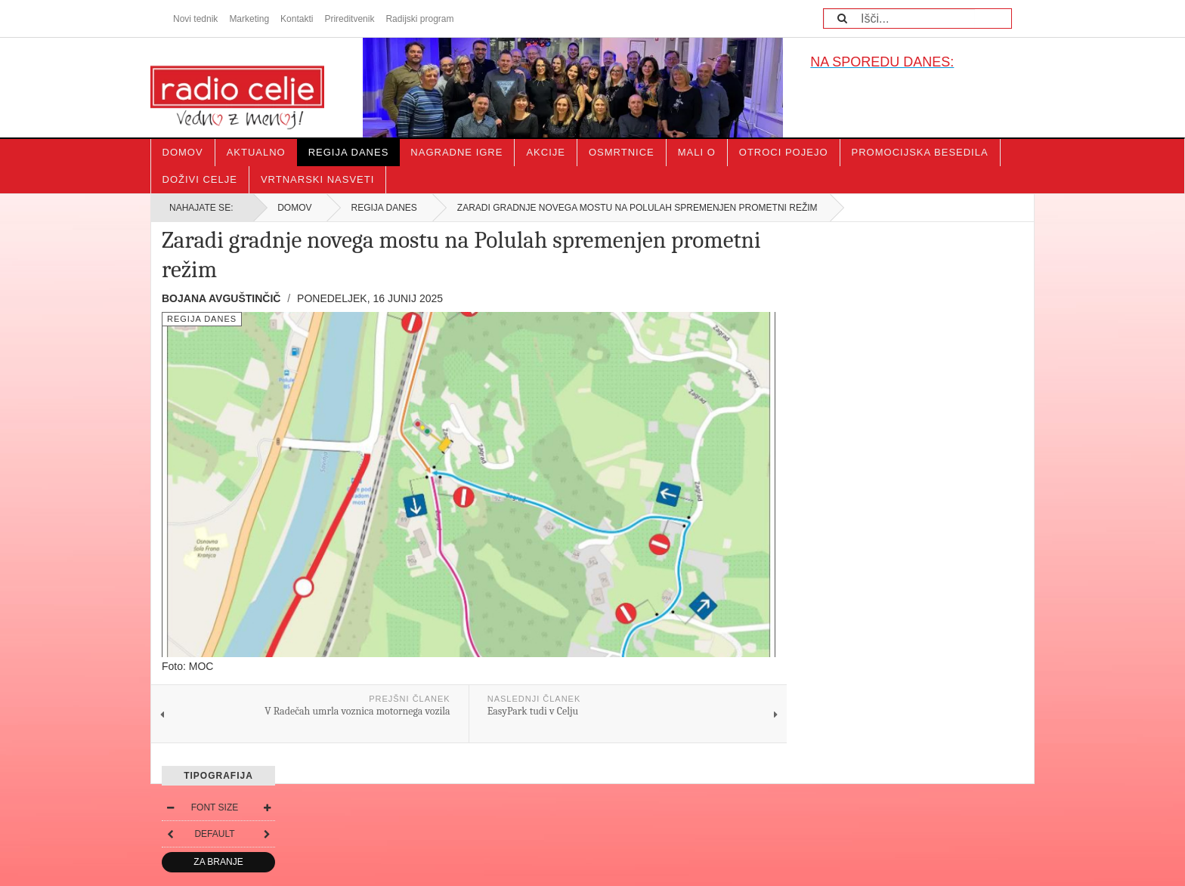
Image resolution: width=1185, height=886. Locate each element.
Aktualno (256, 152)
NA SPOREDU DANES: (882, 61)
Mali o (697, 152)
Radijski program (419, 19)
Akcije (545, 152)
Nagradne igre (456, 152)
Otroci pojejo (783, 152)
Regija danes (348, 152)
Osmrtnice (621, 152)
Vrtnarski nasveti (317, 179)
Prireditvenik (349, 19)
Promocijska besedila (920, 152)
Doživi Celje (199, 179)
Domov (182, 152)
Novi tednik (195, 19)
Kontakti (296, 19)
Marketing (249, 19)
